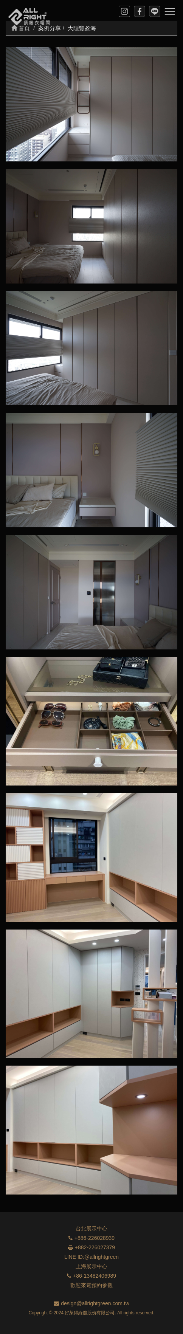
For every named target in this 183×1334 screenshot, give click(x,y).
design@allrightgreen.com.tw (91, 1303)
